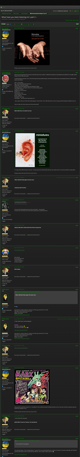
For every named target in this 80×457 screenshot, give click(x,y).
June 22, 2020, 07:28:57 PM (19, 28)
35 (26, 24)
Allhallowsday (6, 108)
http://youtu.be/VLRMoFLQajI (20, 454)
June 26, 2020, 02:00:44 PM (19, 438)
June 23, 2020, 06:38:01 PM (19, 130)
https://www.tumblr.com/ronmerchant (21, 314)
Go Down (3, 24)
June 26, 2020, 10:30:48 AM (19, 367)
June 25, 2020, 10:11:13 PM (19, 345)
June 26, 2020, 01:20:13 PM (19, 415)
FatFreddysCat (6, 72)
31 (16, 24)
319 (31, 24)
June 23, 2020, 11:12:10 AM (19, 72)
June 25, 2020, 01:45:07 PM (19, 247)
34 (24, 24)
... (14, 24)
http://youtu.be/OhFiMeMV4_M (21, 347)
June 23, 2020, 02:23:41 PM (19, 108)
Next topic (75, 20)
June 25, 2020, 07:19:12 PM (19, 289)
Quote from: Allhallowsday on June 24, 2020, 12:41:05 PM (27, 292)
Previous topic (68, 20)
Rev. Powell (5, 28)
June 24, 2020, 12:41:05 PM (19, 177)
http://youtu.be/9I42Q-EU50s (20, 203)
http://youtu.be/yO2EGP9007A (21, 330)
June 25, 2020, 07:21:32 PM (19, 318)
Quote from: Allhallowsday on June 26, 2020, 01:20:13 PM (27, 441)
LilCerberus (5, 200)
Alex (3, 247)
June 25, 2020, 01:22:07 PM (19, 225)
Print (77, 24)
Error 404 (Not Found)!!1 (19, 250)
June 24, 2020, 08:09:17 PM (19, 199)
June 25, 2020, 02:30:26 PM (19, 267)
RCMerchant (5, 289)
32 (19, 24)
